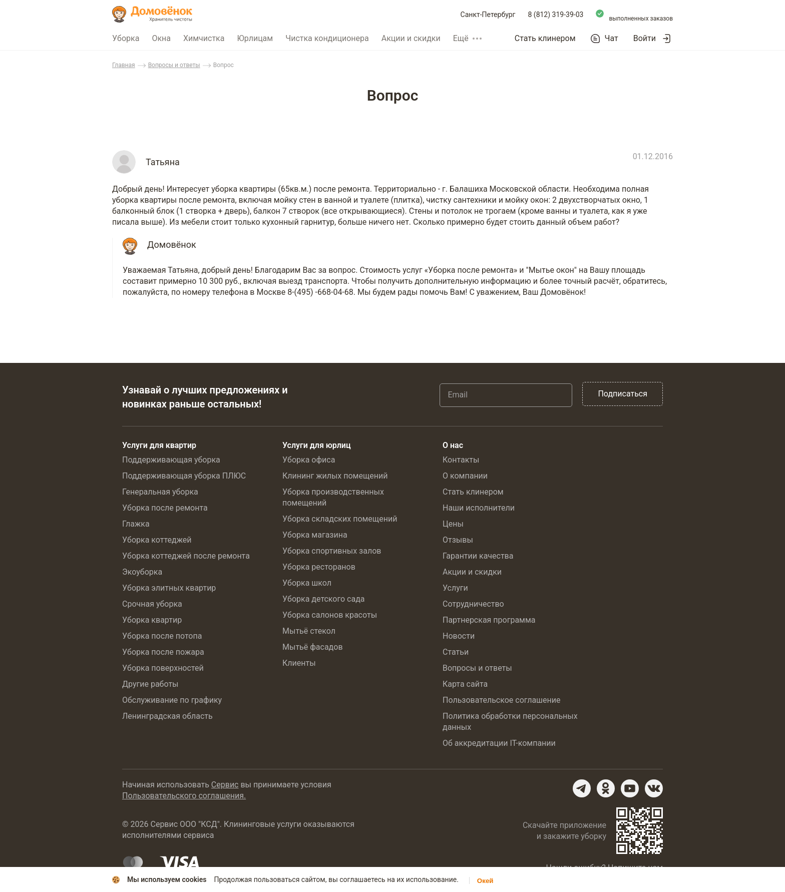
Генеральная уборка (160, 492)
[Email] (506, 395)
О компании (465, 476)
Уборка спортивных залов (331, 551)
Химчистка (204, 38)
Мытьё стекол (308, 631)
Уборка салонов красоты (329, 615)
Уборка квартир (152, 620)
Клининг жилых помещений (334, 476)
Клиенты (299, 663)
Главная (123, 65)
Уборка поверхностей (163, 668)
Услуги (455, 588)
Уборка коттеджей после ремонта (186, 556)
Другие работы (150, 684)
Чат (611, 38)
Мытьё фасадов (312, 647)
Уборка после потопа (162, 636)
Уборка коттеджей (157, 540)
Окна (161, 38)
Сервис (225, 784)
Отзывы (458, 540)
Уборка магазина (314, 535)
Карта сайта (465, 684)
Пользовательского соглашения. (184, 795)
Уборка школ (306, 583)
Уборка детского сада (323, 599)
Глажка (136, 524)
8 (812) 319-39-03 (556, 15)
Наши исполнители (479, 508)
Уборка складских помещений (339, 519)
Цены (453, 524)
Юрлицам (255, 38)
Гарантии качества (478, 556)
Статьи (456, 652)
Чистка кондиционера (327, 38)
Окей (485, 880)
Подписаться (622, 393)
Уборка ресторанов (318, 567)
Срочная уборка (152, 604)
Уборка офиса (308, 460)
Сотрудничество (473, 604)
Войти (644, 38)
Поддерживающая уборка (171, 460)
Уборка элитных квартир (169, 588)
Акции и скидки (411, 38)
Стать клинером (545, 38)
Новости (459, 636)
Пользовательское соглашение (502, 700)
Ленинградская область (167, 716)
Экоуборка (142, 572)
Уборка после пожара (163, 652)
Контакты (461, 460)
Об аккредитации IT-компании (499, 743)
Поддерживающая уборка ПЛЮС (184, 476)
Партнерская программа (489, 620)
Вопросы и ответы (174, 65)
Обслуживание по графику (172, 700)
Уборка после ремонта (165, 508)
